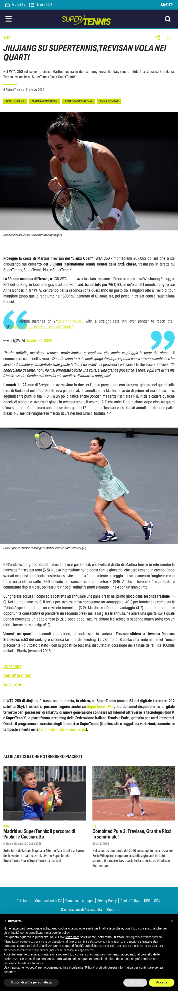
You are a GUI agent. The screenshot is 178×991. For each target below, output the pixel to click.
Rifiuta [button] (135, 982)
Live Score (40, 4)
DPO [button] (147, 900)
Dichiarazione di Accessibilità (81, 909)
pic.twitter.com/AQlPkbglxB (54, 326)
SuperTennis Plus (100, 706)
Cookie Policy (129, 900)
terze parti (72, 937)
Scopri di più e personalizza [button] (31, 982)
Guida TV (15, 4)
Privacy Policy (107, 900)
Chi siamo (23, 900)
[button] (172, 921)
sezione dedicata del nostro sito (62, 729)
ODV (157, 900)
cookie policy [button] (60, 932)
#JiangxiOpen (22, 326)
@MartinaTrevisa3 (70, 321)
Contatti (113, 909)
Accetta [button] (161, 982)
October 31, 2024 (39, 340)
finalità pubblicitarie (88, 945)
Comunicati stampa (79, 900)
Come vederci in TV (48, 900)
